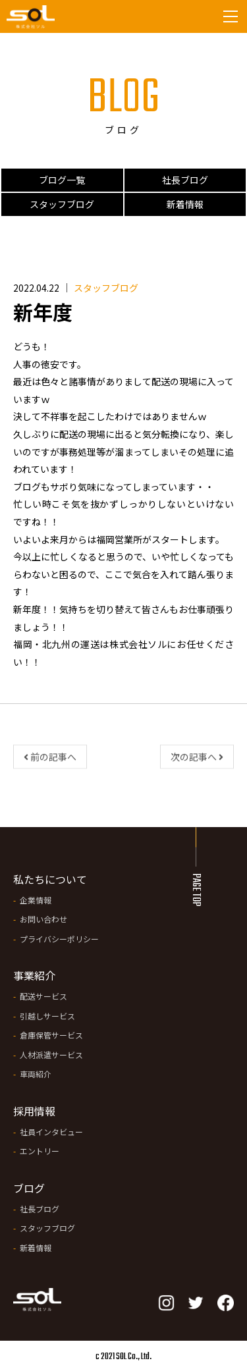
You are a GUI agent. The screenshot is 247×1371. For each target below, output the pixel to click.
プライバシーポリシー (59, 938)
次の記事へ (197, 759)
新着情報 (185, 204)
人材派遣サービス (51, 1054)
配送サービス (43, 996)
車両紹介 (35, 1073)
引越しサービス (47, 1015)
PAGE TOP (195, 889)
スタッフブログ (62, 204)
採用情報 (34, 1111)
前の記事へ (50, 759)
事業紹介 (34, 975)
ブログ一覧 (62, 179)
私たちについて (50, 879)
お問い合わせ (43, 919)
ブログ (29, 1188)
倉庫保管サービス (51, 1034)
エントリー (39, 1150)
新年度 (42, 311)
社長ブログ (185, 179)
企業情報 (35, 899)
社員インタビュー (51, 1131)
